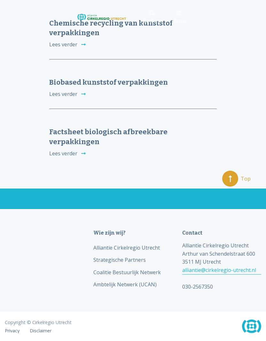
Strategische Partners (119, 259)
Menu (178, 17)
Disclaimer (40, 331)
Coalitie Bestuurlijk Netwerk (127, 272)
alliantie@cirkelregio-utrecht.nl (219, 270)
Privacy (12, 331)
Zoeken (152, 17)
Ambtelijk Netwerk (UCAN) (125, 284)
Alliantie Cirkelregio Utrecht (126, 247)
